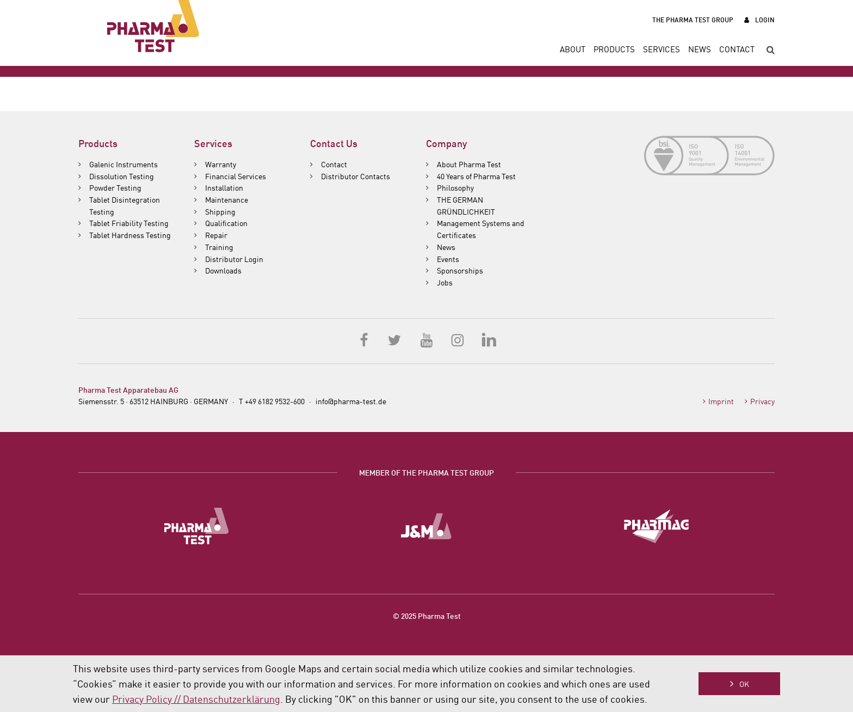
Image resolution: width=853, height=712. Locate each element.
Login (765, 19)
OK (744, 683)
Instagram (457, 339)
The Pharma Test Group (692, 19)
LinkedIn (488, 339)
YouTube (426, 339)
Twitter (395, 339)
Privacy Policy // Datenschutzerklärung (196, 698)
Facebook (364, 339)
